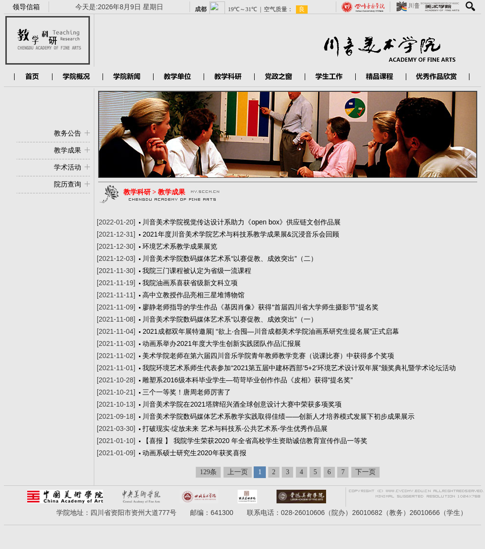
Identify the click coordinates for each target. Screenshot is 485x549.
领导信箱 (26, 7)
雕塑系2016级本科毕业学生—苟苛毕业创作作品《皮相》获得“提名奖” (247, 380)
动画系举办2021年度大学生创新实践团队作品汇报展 (221, 343)
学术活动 (67, 167)
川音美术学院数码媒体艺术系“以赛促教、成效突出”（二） (229, 258)
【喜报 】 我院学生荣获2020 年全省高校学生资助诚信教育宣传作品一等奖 (254, 441)
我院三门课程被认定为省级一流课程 (196, 270)
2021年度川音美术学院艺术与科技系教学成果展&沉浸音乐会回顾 (240, 234)
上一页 (237, 472)
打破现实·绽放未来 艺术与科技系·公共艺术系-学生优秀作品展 (234, 428)
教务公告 (67, 133)
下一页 (365, 472)
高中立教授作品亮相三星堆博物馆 (193, 295)
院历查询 (67, 184)
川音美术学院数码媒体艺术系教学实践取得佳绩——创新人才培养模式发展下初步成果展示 (278, 416)
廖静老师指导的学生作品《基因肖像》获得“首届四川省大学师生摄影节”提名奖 (260, 307)
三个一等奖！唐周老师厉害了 (186, 392)
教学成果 (67, 150)
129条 (208, 472)
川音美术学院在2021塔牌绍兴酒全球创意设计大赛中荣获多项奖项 (241, 404)
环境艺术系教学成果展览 (179, 246)
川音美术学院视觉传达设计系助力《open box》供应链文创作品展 (241, 222)
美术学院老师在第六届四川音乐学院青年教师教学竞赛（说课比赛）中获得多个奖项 (268, 356)
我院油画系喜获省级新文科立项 (190, 283)
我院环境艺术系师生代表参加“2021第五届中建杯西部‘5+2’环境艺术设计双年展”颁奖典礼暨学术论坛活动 (298, 368)
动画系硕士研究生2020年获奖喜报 (194, 453)
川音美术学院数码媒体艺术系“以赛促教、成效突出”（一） (229, 319)
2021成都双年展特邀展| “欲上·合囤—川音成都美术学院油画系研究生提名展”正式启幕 (270, 331)
